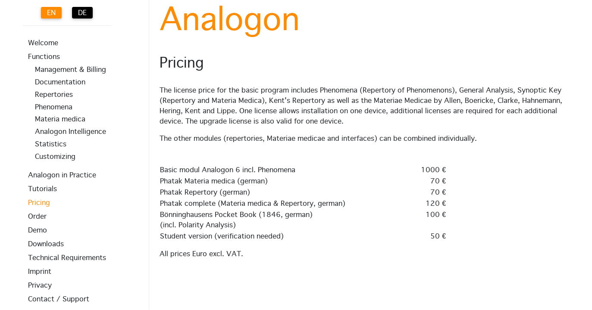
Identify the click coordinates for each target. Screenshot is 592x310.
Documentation (60, 82)
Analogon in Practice (62, 175)
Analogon (230, 20)
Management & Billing (70, 69)
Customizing (55, 156)
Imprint (39, 271)
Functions (44, 56)
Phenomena (53, 107)
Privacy (40, 285)
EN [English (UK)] (51, 12)
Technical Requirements (67, 257)
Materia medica (60, 119)
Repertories (54, 94)
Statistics (50, 144)
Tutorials (42, 189)
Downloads (46, 244)
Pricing (39, 202)
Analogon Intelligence (70, 131)
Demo (37, 230)
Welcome (43, 43)
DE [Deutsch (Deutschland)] (82, 12)
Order (37, 216)
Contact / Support (58, 299)
